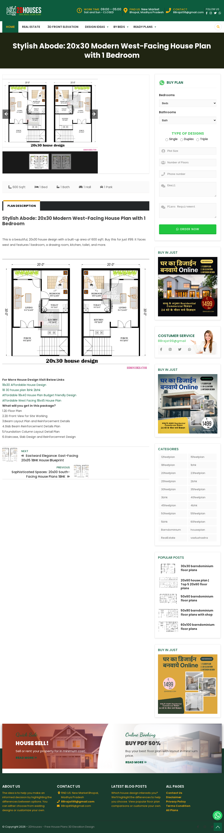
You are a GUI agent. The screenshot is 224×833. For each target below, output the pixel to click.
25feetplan (168, 481)
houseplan (198, 530)
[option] (50, 113)
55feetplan (198, 513)
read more (26, 757)
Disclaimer (174, 797)
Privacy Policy (176, 802)
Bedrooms (167, 95)
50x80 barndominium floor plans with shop (197, 612)
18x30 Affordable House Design (24, 385)
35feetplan (198, 489)
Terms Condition (178, 806)
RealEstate (168, 538)
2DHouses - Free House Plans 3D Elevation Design (61, 827)
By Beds (119, 27)
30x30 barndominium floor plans (197, 568)
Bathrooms (167, 112)
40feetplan (198, 497)
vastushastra (199, 538)
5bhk (164, 522)
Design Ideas (95, 27)
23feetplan (198, 473)
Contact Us (174, 793)
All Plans (172, 810)
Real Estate (31, 27)
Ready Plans (143, 27)
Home (10, 27)
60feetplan (198, 522)
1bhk (193, 465)
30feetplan (168, 489)
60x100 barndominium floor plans (198, 627)
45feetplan (168, 505)
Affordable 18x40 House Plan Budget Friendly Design (39, 395)
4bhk (194, 505)
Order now (187, 229)
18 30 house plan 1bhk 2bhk (21, 390)
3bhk (164, 497)
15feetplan (197, 457)
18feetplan (168, 465)
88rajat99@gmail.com (77, 802)
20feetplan (168, 473)
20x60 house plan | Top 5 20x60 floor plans (195, 584)
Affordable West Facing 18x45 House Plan (31, 400)
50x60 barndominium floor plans (197, 598)
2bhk (194, 481)
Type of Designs (188, 133)
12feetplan (168, 457)
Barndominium (171, 530)
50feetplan (168, 513)
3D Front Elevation (62, 27)
